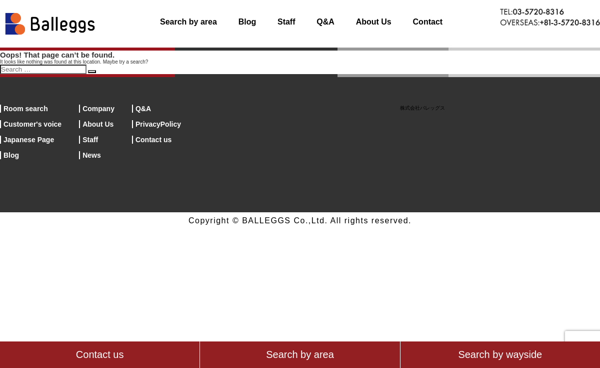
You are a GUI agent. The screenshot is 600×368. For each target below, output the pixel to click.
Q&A (325, 22)
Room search (26, 109)
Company (98, 109)
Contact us (154, 140)
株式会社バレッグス (422, 108)
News (91, 155)
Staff (287, 22)
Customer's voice (33, 124)
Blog (247, 22)
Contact (428, 22)
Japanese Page (29, 140)
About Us (374, 22)
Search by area (188, 22)
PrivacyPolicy (158, 124)
